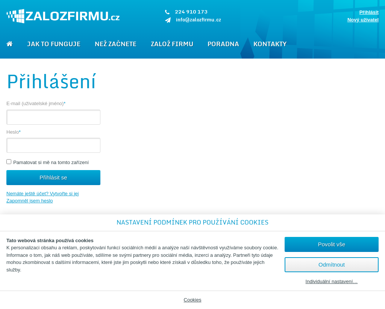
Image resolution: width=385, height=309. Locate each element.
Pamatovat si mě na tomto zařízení (47, 162)
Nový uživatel (363, 20)
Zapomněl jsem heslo (29, 200)
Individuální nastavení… (332, 281)
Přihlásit (369, 12)
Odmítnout (331, 264)
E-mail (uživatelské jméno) (36, 103)
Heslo (14, 132)
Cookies (193, 300)
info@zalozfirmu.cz (198, 19)
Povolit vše (332, 244)
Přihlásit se (53, 177)
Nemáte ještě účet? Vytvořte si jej (42, 193)
